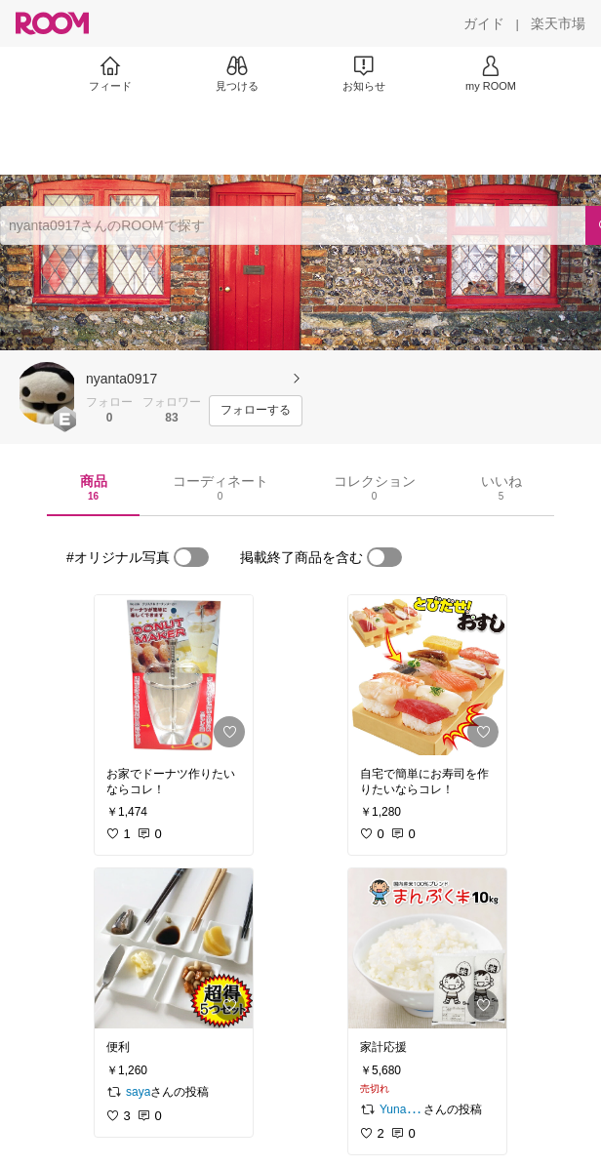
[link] (174, 675)
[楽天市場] (558, 23)
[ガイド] (483, 23)
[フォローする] (255, 410)
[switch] (191, 557)
